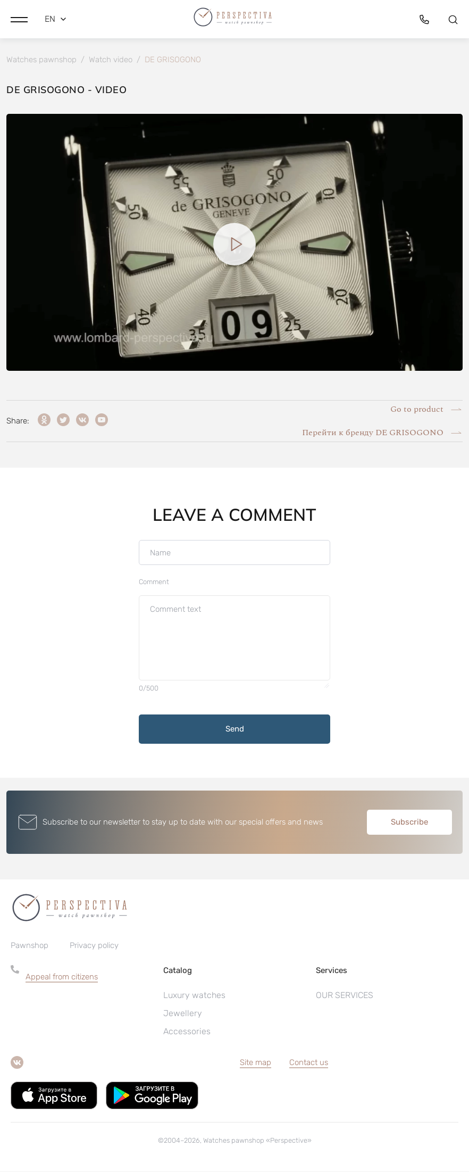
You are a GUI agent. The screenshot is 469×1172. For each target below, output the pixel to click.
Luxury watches (194, 996)
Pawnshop (29, 946)
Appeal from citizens (62, 977)
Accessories (187, 1032)
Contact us (308, 1063)
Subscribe (409, 822)
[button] (19, 18)
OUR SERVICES (344, 996)
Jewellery (182, 1014)
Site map (255, 1063)
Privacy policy (94, 946)
